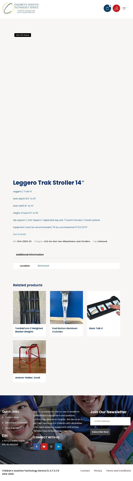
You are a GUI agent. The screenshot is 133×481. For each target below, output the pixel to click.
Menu (124, 8)
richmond (102, 241)
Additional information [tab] (31, 254)
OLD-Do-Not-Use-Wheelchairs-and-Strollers (67, 241)
